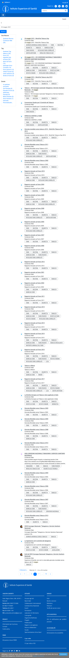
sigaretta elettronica (50, 468)
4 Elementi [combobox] (24, 570)
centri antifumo (8, 73)
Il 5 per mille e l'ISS (30, 643)
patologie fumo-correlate (46, 50)
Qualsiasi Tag (7, 51)
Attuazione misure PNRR (10, 640)
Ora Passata (7, 88)
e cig (47, 361)
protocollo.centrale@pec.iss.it (13, 613)
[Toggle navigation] (3, 15)
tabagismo (29, 466)
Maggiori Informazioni (38, 656)
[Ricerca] (52, 10)
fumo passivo (8, 69)
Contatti (5, 626)
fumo (6, 55)
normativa (55, 404)
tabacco (7, 53)
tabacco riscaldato (56, 342)
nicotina (7, 59)
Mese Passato (8, 96)
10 (46, 574)
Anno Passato (8, 98)
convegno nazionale (52, 511)
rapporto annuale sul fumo (34, 345)
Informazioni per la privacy (10, 624)
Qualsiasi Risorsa (8, 38)
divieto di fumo (8, 75)
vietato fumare (8, 71)
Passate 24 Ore (8, 90)
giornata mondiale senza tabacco (36, 45)
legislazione (56, 550)
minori (40, 374)
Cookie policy (6, 629)
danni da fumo (48, 47)
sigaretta (7, 57)
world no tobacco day (47, 53)
